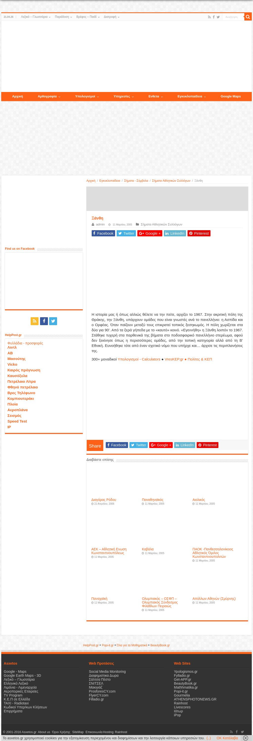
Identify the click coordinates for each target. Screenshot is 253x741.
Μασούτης (16, 358)
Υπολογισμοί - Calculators (139, 359)
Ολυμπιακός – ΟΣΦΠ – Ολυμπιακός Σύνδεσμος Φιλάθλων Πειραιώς (160, 602)
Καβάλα (147, 549)
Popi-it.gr (108, 645)
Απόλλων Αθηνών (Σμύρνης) (214, 599)
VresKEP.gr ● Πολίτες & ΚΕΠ (188, 359)
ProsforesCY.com (102, 691)
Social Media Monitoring (107, 672)
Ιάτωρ (178, 711)
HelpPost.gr (91, 645)
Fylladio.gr (182, 675)
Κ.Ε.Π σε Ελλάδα (17, 699)
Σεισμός (14, 415)
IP (9, 426)
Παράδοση (62, 17)
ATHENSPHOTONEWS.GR (195, 699)
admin (100, 224)
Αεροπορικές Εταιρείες (21, 691)
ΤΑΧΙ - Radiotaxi (16, 703)
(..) (209, 738)
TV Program (13, 695)
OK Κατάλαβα (227, 738)
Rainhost (181, 703)
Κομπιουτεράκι (20, 398)
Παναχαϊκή (99, 599)
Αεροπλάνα (17, 409)
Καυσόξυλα (17, 375)
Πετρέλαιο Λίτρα (21, 381)
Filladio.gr (96, 699)
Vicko (12, 364)
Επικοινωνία (90, 732)
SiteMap (75, 732)
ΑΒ (10, 352)
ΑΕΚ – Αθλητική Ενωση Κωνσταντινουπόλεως (109, 551)
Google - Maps (15, 672)
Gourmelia (182, 695)
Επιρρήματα (13, 711)
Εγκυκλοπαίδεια (109, 180)
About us (43, 732)
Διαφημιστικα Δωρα (104, 675)
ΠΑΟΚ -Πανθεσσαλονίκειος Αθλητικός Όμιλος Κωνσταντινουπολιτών (212, 553)
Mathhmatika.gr (186, 687)
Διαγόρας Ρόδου (103, 500)
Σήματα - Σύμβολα (136, 180)
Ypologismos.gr (185, 672)
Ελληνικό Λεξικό (16, 683)
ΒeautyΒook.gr (160, 645)
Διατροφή (110, 17)
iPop (177, 715)
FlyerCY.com (98, 695)
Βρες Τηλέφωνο (21, 392)
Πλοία (12, 404)
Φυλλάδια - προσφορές (25, 343)
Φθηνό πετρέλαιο (22, 386)
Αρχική (90, 180)
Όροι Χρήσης (59, 732)
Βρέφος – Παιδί (86, 17)
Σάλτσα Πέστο (100, 679)
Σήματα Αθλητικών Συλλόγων (171, 180)
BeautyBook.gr (185, 683)
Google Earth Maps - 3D (22, 675)
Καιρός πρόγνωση (23, 369)
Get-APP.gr (182, 679)
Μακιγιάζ (95, 687)
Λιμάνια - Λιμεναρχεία (20, 687)
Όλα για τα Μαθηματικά (132, 645)
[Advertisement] (126, 56)
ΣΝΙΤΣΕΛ (96, 683)
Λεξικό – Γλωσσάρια (34, 17)
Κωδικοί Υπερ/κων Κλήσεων (25, 707)
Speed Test (17, 421)
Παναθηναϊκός (152, 500)
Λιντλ (12, 347)
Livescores (182, 707)
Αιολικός (198, 500)
